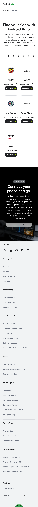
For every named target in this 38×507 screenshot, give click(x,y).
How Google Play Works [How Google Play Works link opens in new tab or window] (14, 472)
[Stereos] (14, 10)
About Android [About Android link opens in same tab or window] (9, 324)
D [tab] (18, 56)
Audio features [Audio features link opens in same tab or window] (9, 303)
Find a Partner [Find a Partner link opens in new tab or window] (9, 395)
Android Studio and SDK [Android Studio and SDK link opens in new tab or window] (14, 462)
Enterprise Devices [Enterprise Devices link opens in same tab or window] (10, 400)
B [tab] (8, 56)
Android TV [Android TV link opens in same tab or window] (7, 334)
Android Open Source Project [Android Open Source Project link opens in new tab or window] (16, 467)
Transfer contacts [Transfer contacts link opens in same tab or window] (10, 338)
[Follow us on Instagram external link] (11, 250)
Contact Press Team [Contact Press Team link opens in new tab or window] (12, 441)
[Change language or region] (15, 495)
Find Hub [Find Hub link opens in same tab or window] (6, 281)
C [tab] (13, 56)
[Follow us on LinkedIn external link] (28, 250)
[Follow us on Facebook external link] (22, 250)
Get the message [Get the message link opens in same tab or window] (10, 343)
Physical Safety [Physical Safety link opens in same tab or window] (9, 277)
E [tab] (23, 56)
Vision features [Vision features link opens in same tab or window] (9, 298)
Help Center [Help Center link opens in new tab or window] (9, 364)
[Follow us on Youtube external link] (16, 250)
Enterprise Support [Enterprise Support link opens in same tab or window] (10, 405)
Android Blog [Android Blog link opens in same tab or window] (8, 431)
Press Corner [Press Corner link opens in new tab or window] (9, 436)
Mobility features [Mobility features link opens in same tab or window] (10, 307)
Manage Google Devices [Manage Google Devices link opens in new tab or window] (14, 369)
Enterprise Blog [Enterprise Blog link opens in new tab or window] (10, 415)
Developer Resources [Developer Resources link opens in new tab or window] (13, 457)
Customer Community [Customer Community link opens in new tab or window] (13, 410)
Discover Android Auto (19, 225)
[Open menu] (35, 3)
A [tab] (3, 56)
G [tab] (33, 56)
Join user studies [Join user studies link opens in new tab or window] (11, 374)
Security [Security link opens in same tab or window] (6, 267)
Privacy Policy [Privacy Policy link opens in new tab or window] (8, 488)
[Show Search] (30, 3)
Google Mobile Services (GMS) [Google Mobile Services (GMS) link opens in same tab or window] (15, 348)
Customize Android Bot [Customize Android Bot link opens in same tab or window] (12, 329)
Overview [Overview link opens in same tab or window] (7, 391)
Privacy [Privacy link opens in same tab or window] (6, 272)
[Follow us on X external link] (5, 250)
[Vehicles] (5, 10)
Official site (11, 88)
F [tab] (28, 56)
